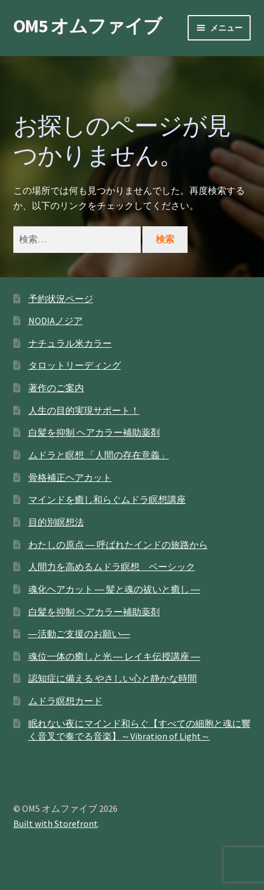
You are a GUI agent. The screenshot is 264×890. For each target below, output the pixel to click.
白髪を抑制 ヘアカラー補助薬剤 (94, 432)
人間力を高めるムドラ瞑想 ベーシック (111, 566)
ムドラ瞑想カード (65, 701)
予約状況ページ (60, 298)
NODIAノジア (55, 320)
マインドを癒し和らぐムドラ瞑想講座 (107, 499)
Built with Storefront (55, 823)
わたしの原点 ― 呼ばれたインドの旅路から (118, 544)
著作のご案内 (56, 387)
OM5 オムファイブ (87, 26)
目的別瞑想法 (56, 522)
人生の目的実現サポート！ (84, 410)
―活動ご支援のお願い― (79, 633)
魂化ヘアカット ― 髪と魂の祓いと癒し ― (114, 589)
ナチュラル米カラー (70, 343)
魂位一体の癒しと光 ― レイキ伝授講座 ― (114, 656)
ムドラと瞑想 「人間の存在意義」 (98, 455)
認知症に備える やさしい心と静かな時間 (112, 678)
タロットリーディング (74, 365)
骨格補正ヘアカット (70, 477)
